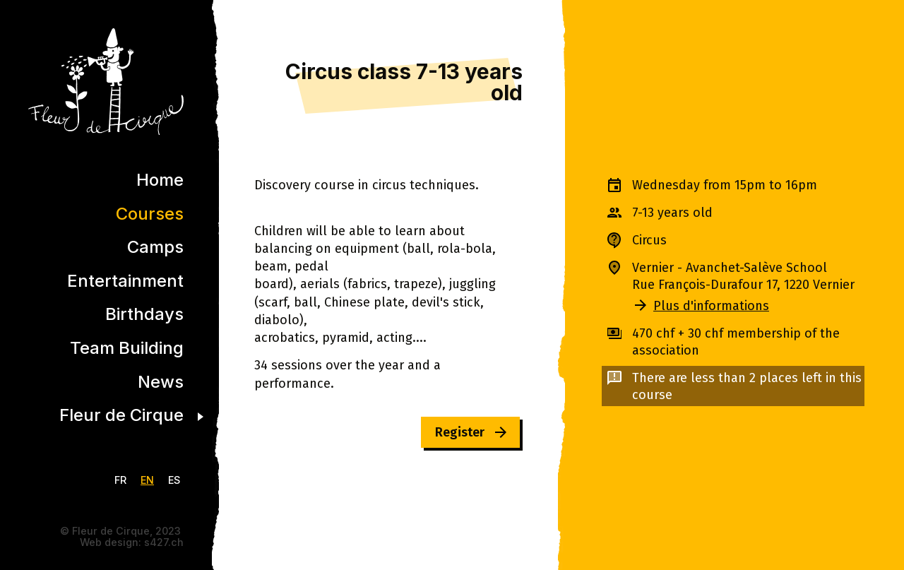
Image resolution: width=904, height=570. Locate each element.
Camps (155, 247)
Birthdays (144, 314)
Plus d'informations (711, 306)
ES (174, 480)
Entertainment (125, 281)
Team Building (127, 348)
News (161, 382)
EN (147, 480)
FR (120, 480)
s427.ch (164, 542)
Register (459, 432)
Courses (150, 213)
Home (160, 180)
